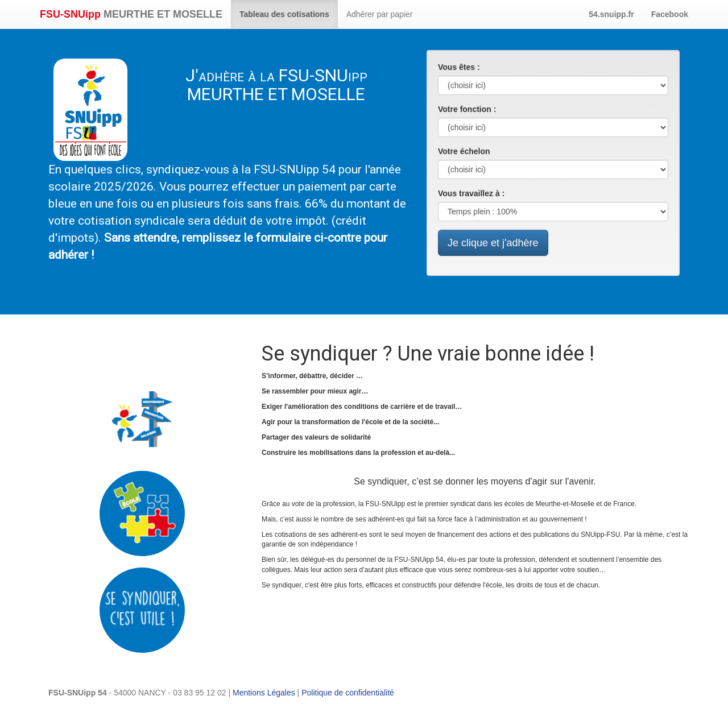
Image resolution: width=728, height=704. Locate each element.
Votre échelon (464, 151)
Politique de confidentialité (347, 692)
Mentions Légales (264, 692)
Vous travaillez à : (471, 193)
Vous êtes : (459, 67)
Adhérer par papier (379, 14)
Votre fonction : (467, 109)
